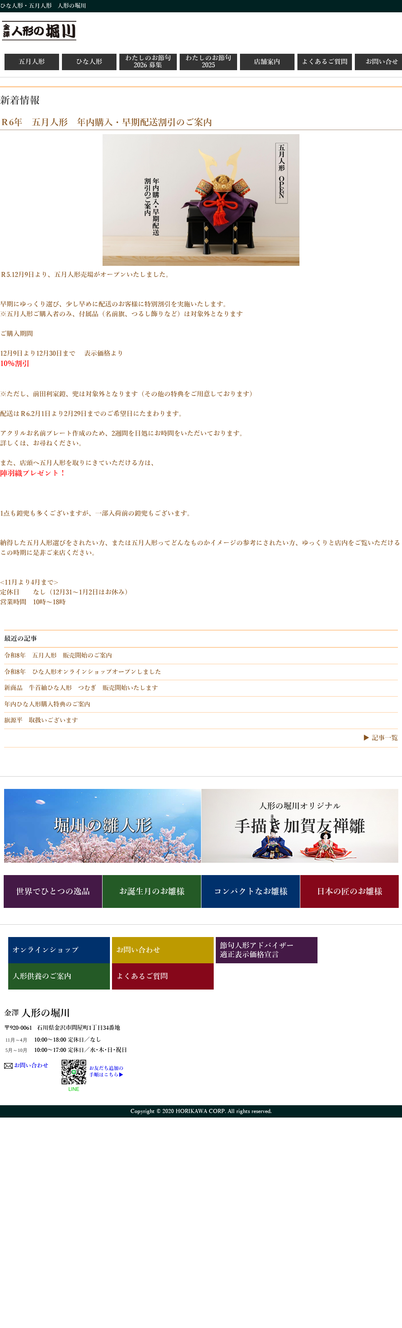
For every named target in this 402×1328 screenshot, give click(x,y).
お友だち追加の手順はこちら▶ (106, 1071)
